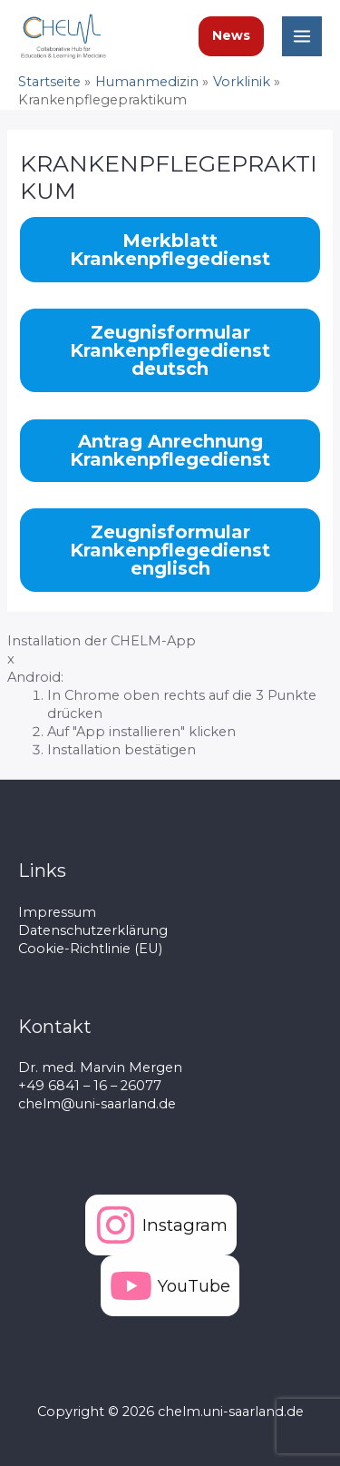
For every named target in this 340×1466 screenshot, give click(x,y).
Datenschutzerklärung (93, 930)
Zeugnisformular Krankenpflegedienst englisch (170, 550)
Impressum (57, 912)
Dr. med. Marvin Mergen (100, 1067)
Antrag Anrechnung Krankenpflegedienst (170, 450)
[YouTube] (170, 1285)
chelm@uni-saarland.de (97, 1104)
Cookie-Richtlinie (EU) (90, 948)
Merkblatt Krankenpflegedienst (170, 250)
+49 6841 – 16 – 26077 (89, 1085)
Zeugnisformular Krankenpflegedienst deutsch (170, 350)
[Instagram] (161, 1225)
